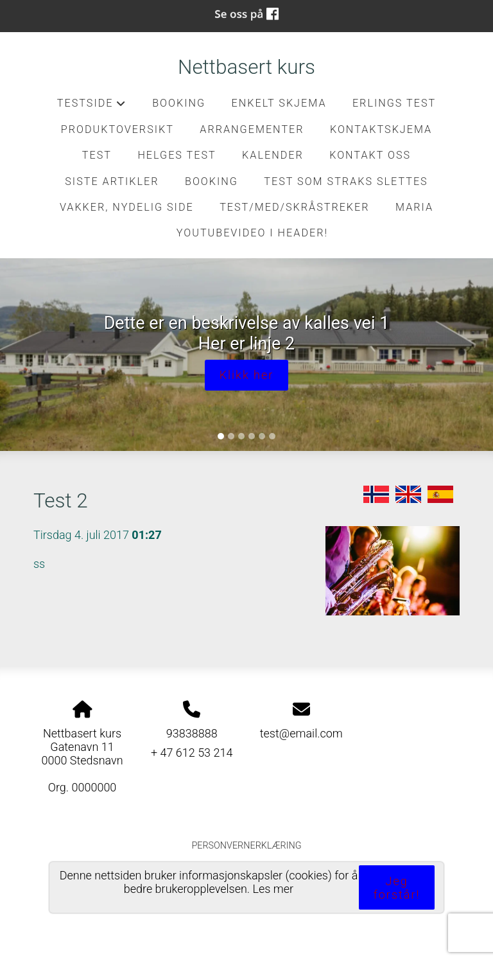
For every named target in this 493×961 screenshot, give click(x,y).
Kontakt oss (370, 155)
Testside (91, 106)
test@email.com (301, 733)
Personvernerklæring (246, 845)
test (97, 155)
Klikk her (247, 375)
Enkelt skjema (279, 103)
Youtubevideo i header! (252, 233)
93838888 (192, 733)
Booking (178, 103)
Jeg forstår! (397, 887)
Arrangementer (252, 129)
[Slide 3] (241, 436)
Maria (414, 207)
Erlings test (394, 103)
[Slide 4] (251, 436)
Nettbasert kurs (246, 67)
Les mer (273, 888)
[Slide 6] (272, 436)
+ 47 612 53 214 (192, 752)
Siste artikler (112, 181)
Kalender (273, 155)
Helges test (176, 155)
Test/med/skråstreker (294, 207)
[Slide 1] (221, 436)
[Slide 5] (262, 436)
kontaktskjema (381, 129)
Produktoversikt (117, 129)
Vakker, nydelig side (127, 207)
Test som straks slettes (346, 181)
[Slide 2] (231, 436)
